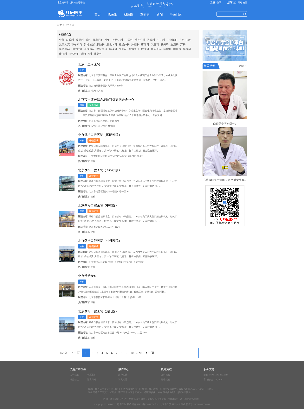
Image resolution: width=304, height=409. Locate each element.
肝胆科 (123, 49)
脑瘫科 (165, 44)
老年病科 (86, 53)
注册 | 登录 (215, 2)
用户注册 (122, 374)
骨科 (108, 39)
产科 (183, 44)
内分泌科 (172, 39)
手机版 (232, 2)
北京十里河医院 (89, 64)
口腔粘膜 (76, 49)
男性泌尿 (89, 44)
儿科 (182, 39)
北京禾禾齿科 (87, 276)
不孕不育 (76, 44)
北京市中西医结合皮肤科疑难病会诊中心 (106, 99)
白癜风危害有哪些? (224, 123)
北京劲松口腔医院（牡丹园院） (100, 240)
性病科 (145, 49)
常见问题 (122, 379)
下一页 (149, 353)
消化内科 (111, 44)
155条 (64, 353)
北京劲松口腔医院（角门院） (98, 311)
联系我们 (91, 374)
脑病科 (187, 49)
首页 (59, 25)
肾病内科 (89, 49)
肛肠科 (100, 44)
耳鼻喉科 (98, 39)
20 (140, 353)
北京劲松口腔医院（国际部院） (100, 134)
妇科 (189, 39)
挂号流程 (165, 379)
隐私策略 (91, 379)
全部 (61, 39)
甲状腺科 (101, 49)
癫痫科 (113, 49)
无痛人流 (64, 44)
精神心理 (140, 39)
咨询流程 (165, 374)
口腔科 (70, 39)
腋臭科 (98, 53)
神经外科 (124, 44)
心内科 (161, 39)
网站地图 (242, 2)
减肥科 (167, 49)
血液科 (175, 44)
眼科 (88, 39)
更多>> (243, 66)
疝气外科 (74, 53)
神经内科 (117, 39)
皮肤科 (80, 39)
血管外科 (156, 49)
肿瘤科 (135, 44)
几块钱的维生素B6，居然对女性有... (224, 180)
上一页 (75, 353)
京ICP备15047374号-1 (148, 404)
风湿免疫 (134, 49)
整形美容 (64, 49)
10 (132, 353)
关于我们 (74, 374)
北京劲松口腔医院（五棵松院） (100, 170)
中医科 (129, 39)
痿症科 (63, 53)
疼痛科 (145, 44)
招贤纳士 (74, 379)
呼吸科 (151, 39)
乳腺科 (155, 44)
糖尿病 (177, 49)
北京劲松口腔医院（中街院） (98, 205)
